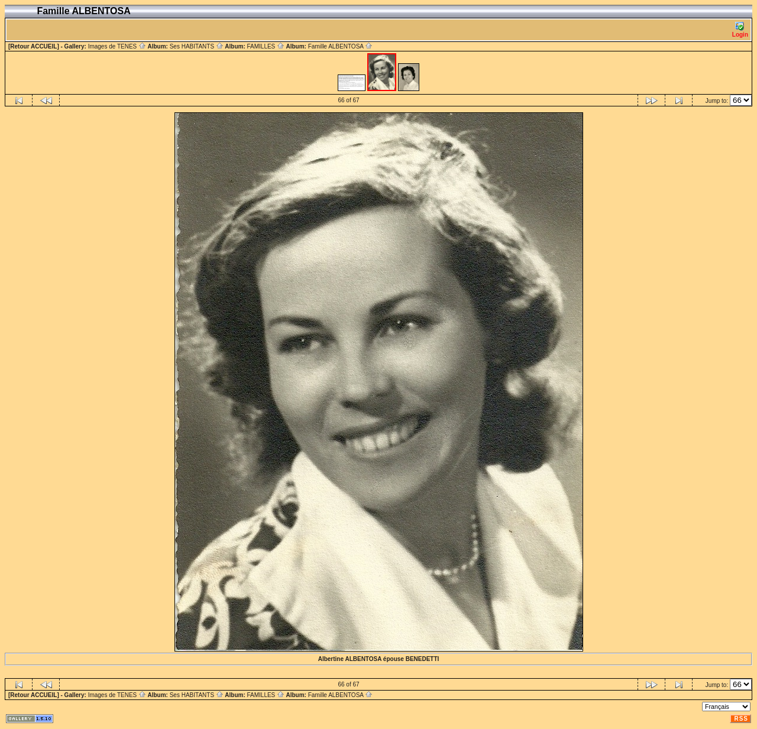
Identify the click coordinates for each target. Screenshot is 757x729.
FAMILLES (265, 46)
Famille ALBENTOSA (340, 46)
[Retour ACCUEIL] (33, 46)
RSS (741, 718)
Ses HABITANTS (197, 46)
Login (740, 30)
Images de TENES (117, 46)
